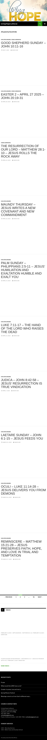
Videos (8, 610)
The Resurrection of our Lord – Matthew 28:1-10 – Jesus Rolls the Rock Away (23, 151)
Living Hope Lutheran (9, 24)
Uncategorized (6, 39)
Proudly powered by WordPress (9, 737)
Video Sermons (16, 39)
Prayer (3, 682)
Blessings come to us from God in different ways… (16, 696)
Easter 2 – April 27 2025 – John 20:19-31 (22, 96)
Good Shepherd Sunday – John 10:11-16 (23, 44)
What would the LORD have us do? (11, 686)
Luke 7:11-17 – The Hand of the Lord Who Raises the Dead (22, 328)
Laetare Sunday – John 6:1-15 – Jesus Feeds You (22, 436)
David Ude (15, 50)
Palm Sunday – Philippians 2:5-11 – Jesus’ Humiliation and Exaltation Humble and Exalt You (23, 270)
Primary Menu (44, 23)
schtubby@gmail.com (7, 715)
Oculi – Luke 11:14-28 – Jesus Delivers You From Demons (23, 490)
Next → (40, 597)
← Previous (8, 597)
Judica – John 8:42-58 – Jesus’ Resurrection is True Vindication (21, 383)
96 (33, 597)
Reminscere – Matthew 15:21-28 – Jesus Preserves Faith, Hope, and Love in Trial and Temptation (21, 548)
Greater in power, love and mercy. (11, 689)
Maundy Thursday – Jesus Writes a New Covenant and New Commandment (18, 210)
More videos (5, 666)
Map (14, 712)
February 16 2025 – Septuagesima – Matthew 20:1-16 (16, 633)
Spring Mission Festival (8, 693)
